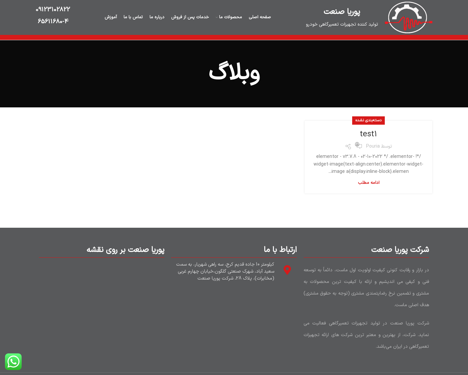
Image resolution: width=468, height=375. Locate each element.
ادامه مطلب (368, 183)
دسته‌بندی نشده (368, 120)
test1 (368, 134)
